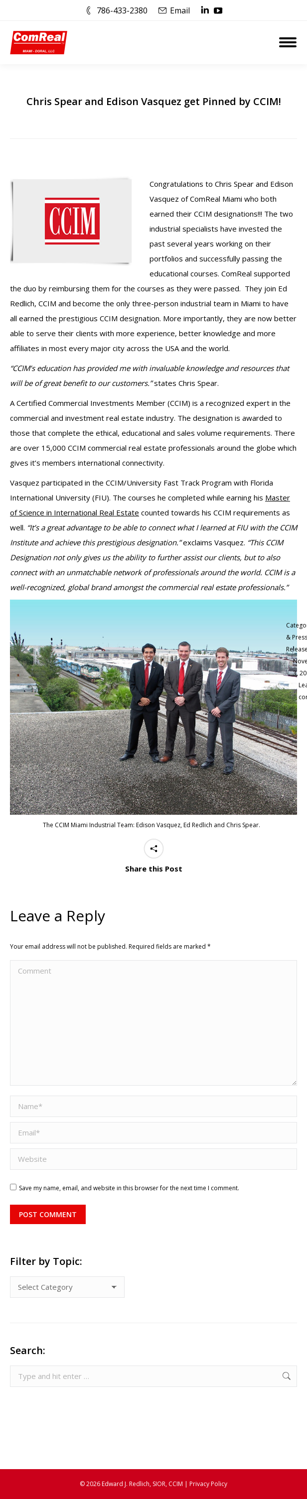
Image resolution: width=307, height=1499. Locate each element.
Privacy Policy (208, 1484)
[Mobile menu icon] (288, 42)
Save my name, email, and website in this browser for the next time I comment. (129, 1188)
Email (180, 10)
